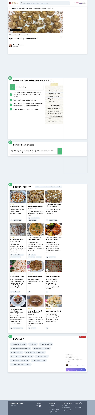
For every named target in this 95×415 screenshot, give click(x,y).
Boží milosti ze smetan (16, 240)
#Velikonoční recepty (15, 257)
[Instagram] (37, 406)
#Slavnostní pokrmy (18, 328)
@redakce (15, 46)
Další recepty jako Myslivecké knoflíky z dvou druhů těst (48, 186)
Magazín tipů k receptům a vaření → (76, 370)
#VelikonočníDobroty (18, 255)
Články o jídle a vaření (53, 412)
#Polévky (33, 255)
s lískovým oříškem (53, 205)
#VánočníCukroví (35, 218)
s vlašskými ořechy (35, 207)
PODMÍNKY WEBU (67, 403)
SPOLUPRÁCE (78, 403)
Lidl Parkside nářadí (54, 409)
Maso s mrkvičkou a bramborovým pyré (16, 311)
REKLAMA (52, 403)
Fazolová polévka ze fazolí (34, 238)
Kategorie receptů (66, 410)
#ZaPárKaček (32, 257)
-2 (53, 311)
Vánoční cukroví (16, 30)
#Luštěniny (38, 257)
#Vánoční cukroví (17, 220)
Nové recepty (65, 405)
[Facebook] (40, 406)
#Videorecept (17, 291)
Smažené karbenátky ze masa (53, 238)
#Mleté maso (52, 257)
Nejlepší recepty (66, 407)
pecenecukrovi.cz (16, 403)
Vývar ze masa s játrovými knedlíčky (35, 312)
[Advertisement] (75, 29)
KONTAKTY (39, 403)
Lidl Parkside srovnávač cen (52, 406)
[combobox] (45, 3)
